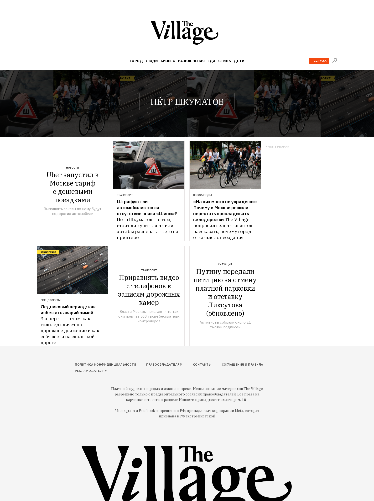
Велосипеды (202, 195)
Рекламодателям (91, 371)
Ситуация (225, 264)
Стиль (224, 61)
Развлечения (191, 61)
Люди (152, 61)
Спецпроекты (51, 300)
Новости (72, 167)
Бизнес (168, 61)
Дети (239, 61)
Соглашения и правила (242, 364)
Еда (211, 61)
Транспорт (125, 195)
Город (136, 61)
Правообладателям (164, 364)
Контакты (202, 364)
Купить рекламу (277, 146)
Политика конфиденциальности (105, 364)
